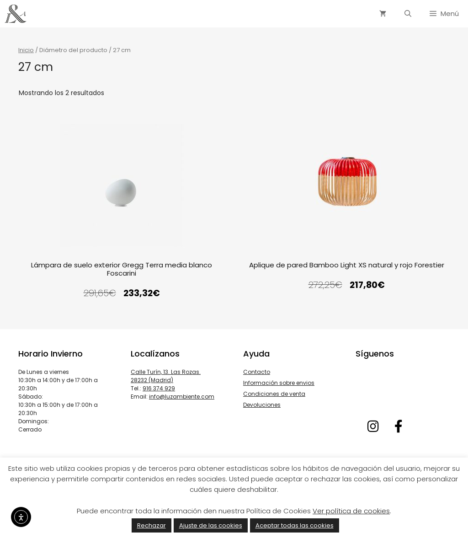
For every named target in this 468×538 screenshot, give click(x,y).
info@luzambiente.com (181, 396)
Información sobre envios (278, 383)
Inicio (26, 50)
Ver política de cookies (351, 511)
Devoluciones (262, 405)
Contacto (256, 372)
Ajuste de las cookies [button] (210, 525)
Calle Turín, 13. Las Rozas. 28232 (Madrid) (166, 376)
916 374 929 (159, 388)
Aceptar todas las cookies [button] (294, 525)
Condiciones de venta (274, 394)
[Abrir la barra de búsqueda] (407, 13)
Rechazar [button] (151, 525)
